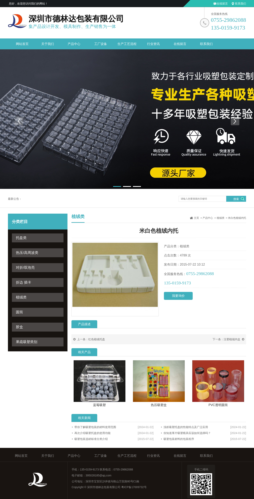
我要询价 (178, 295)
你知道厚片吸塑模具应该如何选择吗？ (187, 433)
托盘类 (21, 238)
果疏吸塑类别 (26, 342)
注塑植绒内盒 (232, 339)
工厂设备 (100, 44)
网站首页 (22, 44)
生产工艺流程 (127, 44)
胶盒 (19, 327)
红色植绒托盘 (96, 339)
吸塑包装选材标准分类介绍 (91, 439)
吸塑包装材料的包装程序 (179, 439)
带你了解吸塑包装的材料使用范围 (95, 427)
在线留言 (222, 3)
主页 (196, 217)
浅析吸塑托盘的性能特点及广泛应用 (186, 427)
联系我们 (240, 3)
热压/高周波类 (27, 253)
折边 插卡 (23, 282)
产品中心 (74, 44)
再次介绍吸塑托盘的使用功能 (92, 433)
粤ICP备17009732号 (134, 487)
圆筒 (19, 312)
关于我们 (47, 44)
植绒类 (21, 297)
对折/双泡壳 (25, 268)
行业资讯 (153, 44)
